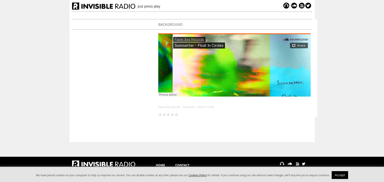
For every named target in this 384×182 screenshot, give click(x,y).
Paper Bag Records (169, 107)
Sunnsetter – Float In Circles (198, 107)
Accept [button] (340, 175)
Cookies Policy (198, 175)
